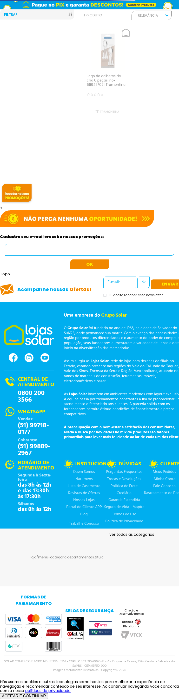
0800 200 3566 (31, 396)
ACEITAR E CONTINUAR (24, 696)
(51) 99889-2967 (34, 450)
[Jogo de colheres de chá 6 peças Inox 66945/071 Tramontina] (107, 73)
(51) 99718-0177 (33, 429)
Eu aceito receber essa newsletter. (136, 295)
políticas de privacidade (48, 690)
